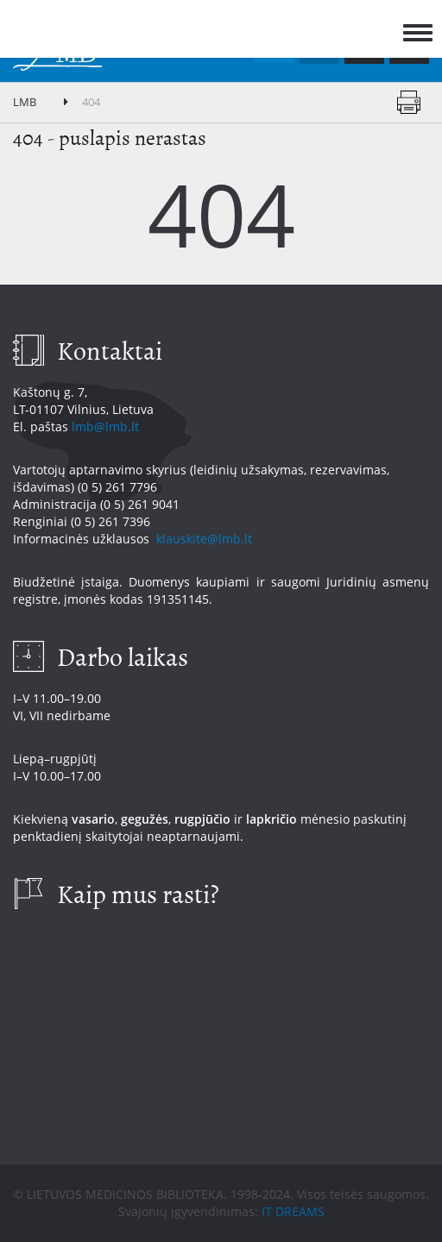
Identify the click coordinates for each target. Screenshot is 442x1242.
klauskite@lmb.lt (206, 538)
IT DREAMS (293, 1211)
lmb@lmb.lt (105, 426)
